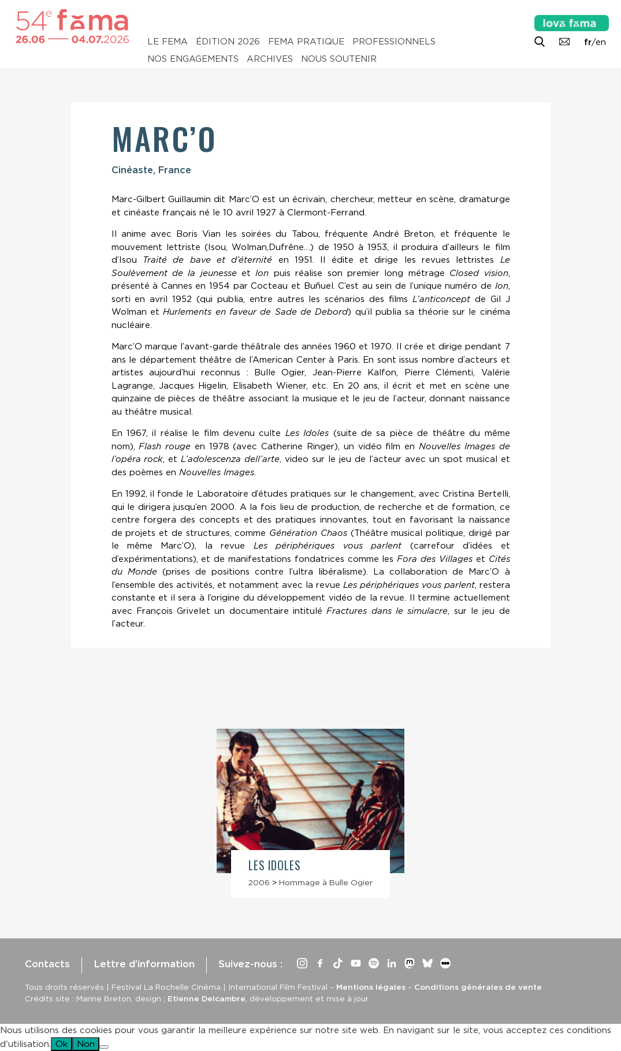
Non (86, 1044)
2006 (259, 882)
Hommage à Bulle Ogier (326, 882)
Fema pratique (306, 41)
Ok (61, 1044)
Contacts (47, 964)
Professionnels (394, 41)
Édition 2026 (228, 41)
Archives (270, 59)
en (601, 42)
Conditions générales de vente (478, 987)
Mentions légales (371, 987)
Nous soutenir (339, 59)
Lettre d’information (144, 964)
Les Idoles (274, 865)
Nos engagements (193, 59)
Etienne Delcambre (207, 998)
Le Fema (167, 41)
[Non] (104, 1047)
